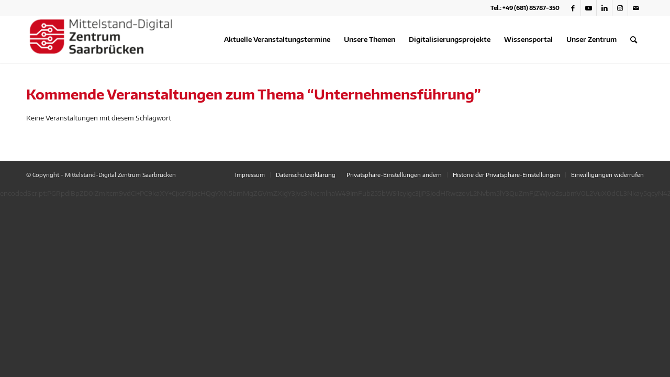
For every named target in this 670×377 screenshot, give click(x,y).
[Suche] (633, 39)
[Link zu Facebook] (572, 8)
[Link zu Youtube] (588, 8)
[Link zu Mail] (636, 8)
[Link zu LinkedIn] (604, 8)
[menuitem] (277, 39)
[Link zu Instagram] (620, 8)
